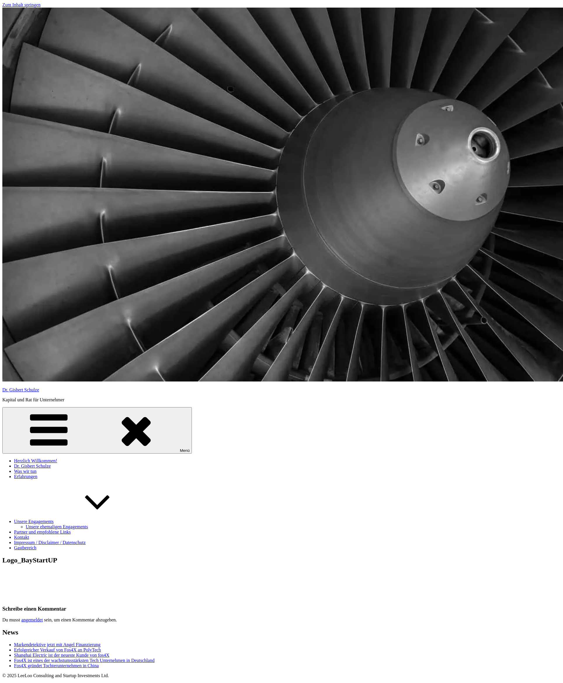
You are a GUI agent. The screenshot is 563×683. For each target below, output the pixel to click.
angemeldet (32, 619)
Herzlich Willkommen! (35, 460)
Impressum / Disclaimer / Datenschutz (50, 542)
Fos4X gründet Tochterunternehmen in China (56, 665)
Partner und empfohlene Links (42, 531)
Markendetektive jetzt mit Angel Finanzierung (57, 644)
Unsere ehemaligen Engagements (57, 526)
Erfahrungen (25, 476)
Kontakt (21, 537)
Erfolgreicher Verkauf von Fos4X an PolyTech (57, 649)
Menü (97, 430)
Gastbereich (25, 547)
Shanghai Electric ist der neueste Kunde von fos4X (62, 655)
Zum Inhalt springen (21, 4)
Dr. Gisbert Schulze (20, 389)
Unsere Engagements (77, 521)
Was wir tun (25, 471)
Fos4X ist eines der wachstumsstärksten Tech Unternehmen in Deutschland (84, 660)
